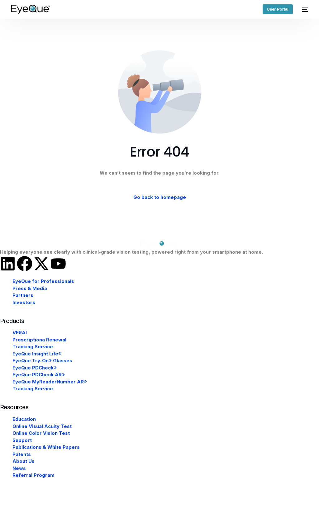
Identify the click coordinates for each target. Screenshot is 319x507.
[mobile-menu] (303, 9)
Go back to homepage (159, 197)
